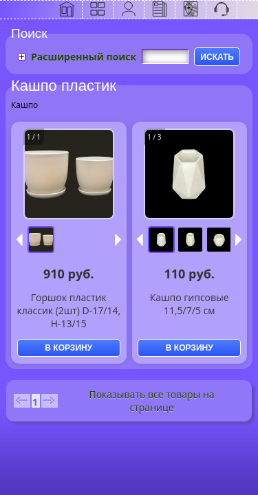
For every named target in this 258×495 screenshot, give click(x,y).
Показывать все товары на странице (151, 401)
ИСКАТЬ (217, 57)
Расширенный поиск (83, 56)
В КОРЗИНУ (68, 348)
